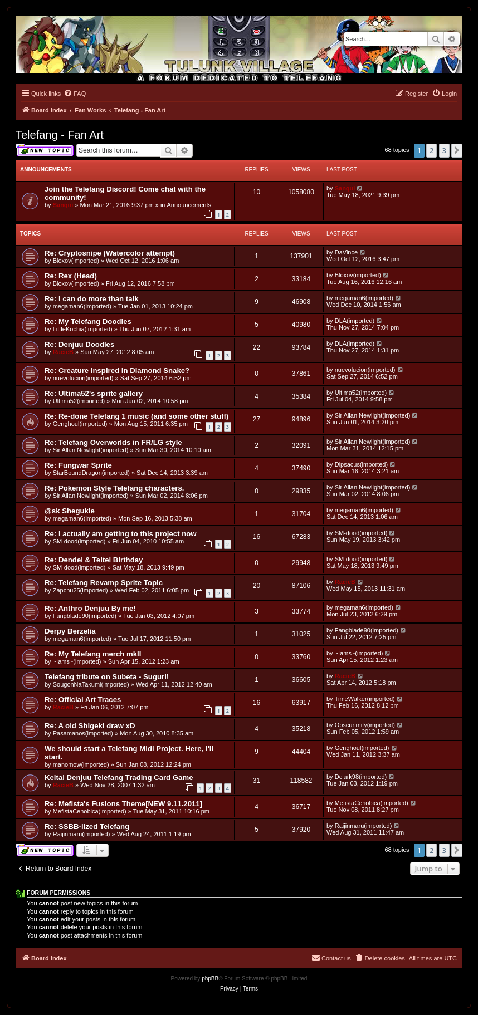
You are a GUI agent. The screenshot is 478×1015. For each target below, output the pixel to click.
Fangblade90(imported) (84, 615)
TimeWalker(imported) (365, 698)
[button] (456, 150)
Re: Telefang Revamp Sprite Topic (104, 582)
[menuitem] (75, 93)
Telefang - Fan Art (60, 135)
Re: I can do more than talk (92, 299)
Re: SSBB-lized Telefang (87, 826)
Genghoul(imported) (80, 423)
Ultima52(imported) (79, 401)
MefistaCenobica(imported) (89, 811)
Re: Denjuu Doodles (79, 344)
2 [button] (431, 150)
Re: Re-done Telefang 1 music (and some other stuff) (136, 416)
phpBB (210, 978)
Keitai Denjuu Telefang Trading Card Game (119, 777)
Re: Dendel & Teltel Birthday (94, 560)
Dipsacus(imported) (361, 464)
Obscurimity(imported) (365, 725)
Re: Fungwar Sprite (78, 465)
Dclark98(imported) (361, 776)
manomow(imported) (81, 764)
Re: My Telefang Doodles (88, 321)
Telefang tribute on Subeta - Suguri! (107, 677)
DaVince (346, 252)
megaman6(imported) (82, 306)
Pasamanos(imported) (83, 733)
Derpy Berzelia (70, 631)
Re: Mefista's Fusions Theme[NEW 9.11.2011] (123, 804)
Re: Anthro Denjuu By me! (90, 608)
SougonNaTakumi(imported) (91, 684)
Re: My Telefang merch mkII (93, 654)
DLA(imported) (355, 320)
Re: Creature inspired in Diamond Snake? (117, 370)
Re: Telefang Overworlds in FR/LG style (113, 442)
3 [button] (444, 150)
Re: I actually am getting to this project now (121, 533)
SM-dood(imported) (79, 541)
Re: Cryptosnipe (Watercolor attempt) (110, 253)
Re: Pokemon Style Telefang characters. (114, 488)
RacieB (63, 352)
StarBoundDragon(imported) (91, 472)
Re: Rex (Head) (71, 276)
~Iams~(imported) (77, 661)
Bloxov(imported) (76, 260)
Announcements (189, 205)
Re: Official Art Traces (83, 699)
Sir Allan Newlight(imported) (373, 415)
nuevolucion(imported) (83, 378)
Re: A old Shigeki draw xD (90, 726)
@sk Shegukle (70, 511)
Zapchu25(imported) (80, 590)
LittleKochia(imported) (83, 329)
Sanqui (63, 205)
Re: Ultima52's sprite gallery (94, 393)
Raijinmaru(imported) (81, 834)
